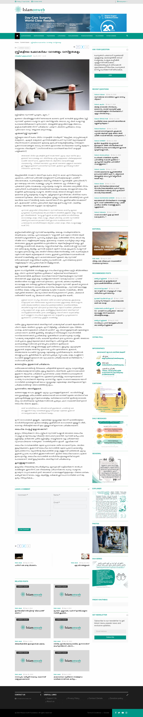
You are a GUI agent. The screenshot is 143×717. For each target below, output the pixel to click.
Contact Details (96, 698)
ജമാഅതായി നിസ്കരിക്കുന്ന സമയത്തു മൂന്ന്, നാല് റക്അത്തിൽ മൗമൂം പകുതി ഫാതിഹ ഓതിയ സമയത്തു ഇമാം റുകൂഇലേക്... (110, 204)
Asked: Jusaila (99, 170)
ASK (110, 76)
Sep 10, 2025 (114, 288)
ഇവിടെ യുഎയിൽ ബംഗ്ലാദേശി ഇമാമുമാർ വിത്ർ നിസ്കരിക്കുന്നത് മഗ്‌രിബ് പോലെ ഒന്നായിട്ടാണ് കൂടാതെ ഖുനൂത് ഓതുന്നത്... (110, 147)
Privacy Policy (73, 698)
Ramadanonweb (87, 36)
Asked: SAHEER (99, 141)
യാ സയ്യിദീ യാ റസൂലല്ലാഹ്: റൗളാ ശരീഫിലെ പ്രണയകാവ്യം (108, 292)
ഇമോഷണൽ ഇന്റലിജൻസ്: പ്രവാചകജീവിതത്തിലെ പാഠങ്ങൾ (107, 282)
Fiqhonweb (51, 36)
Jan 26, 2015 (28, 674)
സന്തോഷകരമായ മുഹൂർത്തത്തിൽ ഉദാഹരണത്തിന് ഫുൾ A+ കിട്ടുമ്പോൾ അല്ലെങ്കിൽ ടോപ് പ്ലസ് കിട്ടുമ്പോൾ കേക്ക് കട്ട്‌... (109, 175)
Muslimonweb (73, 36)
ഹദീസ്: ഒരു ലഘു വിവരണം (26, 566)
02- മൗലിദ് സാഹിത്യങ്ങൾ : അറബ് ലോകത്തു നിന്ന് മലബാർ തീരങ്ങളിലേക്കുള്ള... (108, 313)
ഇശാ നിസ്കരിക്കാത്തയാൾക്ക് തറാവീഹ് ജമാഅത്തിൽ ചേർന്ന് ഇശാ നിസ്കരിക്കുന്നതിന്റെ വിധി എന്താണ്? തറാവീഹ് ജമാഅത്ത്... (109, 189)
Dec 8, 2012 (66, 674)
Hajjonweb (99, 36)
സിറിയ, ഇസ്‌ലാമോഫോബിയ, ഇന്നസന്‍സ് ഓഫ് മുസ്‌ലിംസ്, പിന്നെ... (71, 645)
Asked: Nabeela (100, 212)
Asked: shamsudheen (101, 155)
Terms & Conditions (94, 713)
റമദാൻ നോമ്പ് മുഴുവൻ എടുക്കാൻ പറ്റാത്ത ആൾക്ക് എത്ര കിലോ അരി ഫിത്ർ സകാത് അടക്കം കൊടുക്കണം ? (110, 133)
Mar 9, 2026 (111, 212)
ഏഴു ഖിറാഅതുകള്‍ (81, 566)
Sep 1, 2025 (118, 298)
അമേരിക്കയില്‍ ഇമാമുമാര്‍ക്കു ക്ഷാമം (30, 644)
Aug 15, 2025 (106, 258)
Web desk (18, 563)
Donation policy (116, 698)
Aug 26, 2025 (120, 308)
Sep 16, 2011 (28, 563)
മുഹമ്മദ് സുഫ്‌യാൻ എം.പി (103, 299)
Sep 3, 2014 (28, 608)
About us (50, 702)
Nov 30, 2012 (67, 641)
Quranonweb (26, 36)
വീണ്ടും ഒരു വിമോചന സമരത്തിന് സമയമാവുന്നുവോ (106, 262)
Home (17, 42)
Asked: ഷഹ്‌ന (99, 105)
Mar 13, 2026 (112, 141)
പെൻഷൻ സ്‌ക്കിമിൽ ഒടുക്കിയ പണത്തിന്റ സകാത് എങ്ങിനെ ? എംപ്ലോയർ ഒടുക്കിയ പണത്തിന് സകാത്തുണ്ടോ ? (107, 161)
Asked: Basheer (100, 129)
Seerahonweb (39, 36)
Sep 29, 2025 (113, 278)
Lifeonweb (61, 36)
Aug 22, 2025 (113, 320)
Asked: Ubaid (99, 184)
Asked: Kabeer (99, 95)
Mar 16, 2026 (114, 119)
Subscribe (110, 637)
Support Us (52, 698)
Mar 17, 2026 (111, 104)
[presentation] (33, 520)
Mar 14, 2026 (112, 128)
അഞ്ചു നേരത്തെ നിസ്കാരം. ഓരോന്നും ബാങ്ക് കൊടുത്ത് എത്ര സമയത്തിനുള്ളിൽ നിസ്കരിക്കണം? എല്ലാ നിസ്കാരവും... (108, 110)
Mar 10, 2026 (121, 198)
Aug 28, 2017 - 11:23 (39, 56)
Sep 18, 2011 (84, 563)
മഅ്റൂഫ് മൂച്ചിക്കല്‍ (100, 279)
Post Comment (24, 529)
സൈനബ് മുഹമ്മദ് (100, 289)
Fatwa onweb (111, 36)
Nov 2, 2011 (28, 641)
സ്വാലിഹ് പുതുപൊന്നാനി (23, 56)
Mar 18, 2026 (111, 94)
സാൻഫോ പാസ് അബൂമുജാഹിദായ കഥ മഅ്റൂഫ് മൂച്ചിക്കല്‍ (108, 324)
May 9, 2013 (66, 608)
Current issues (24, 42)
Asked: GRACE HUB (101, 119)
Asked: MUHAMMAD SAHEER (104, 198)
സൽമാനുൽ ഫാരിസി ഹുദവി (104, 309)
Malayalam (122, 1)
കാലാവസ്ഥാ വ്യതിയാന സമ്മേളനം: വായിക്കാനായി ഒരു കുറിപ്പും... (68, 678)
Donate (106, 713)
